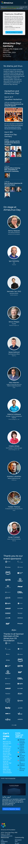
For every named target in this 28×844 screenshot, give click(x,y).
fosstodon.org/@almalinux (22, 744)
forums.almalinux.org (22, 760)
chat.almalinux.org (22, 740)
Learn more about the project (12, 127)
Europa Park (12, 778)
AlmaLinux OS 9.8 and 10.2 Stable (8, 8)
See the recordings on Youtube (14, 32)
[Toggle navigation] (25, 2)
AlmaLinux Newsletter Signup (11, 809)
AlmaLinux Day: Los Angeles (13, 7)
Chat (16, 841)
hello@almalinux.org (6, 836)
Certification (4, 841)
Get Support (18, 840)
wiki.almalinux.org (22, 769)
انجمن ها (17, 843)
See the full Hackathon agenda (12, 128)
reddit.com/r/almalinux (22, 752)
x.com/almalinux (21, 748)
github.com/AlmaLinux (22, 765)
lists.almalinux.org (22, 756)
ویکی (2, 840)
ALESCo (3, 843)
